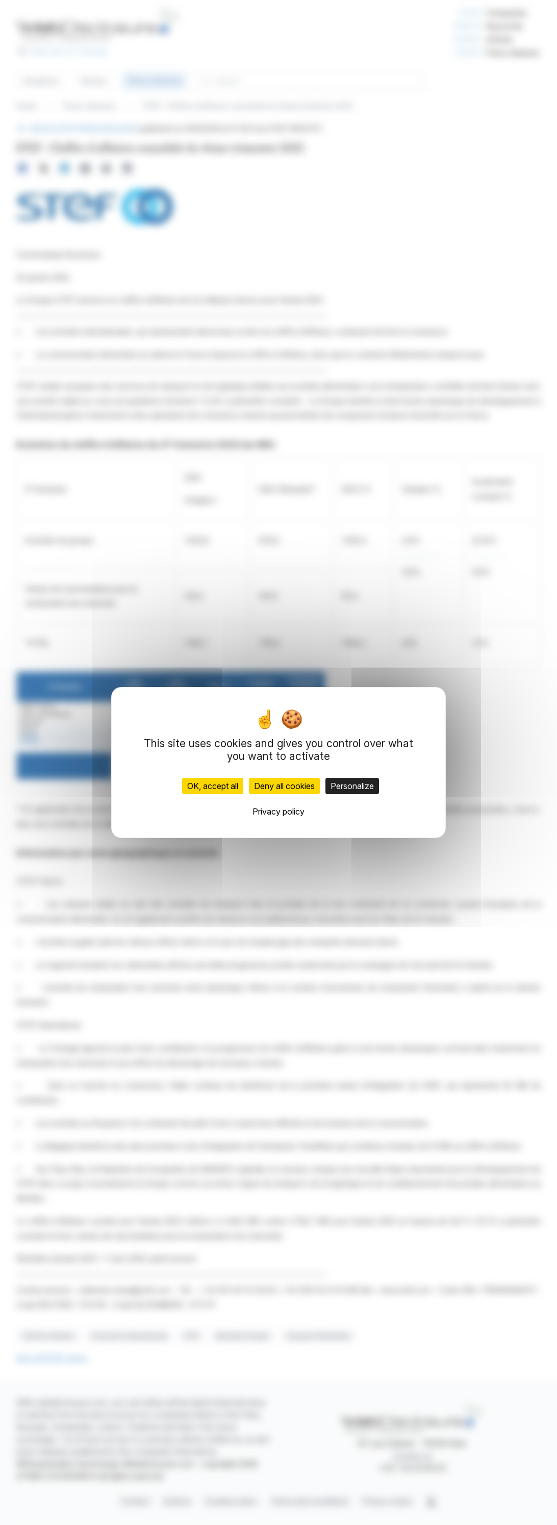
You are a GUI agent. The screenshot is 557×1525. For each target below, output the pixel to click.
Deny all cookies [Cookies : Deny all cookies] (284, 786)
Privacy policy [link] (278, 811)
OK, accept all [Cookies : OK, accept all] (212, 786)
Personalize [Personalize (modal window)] (352, 786)
